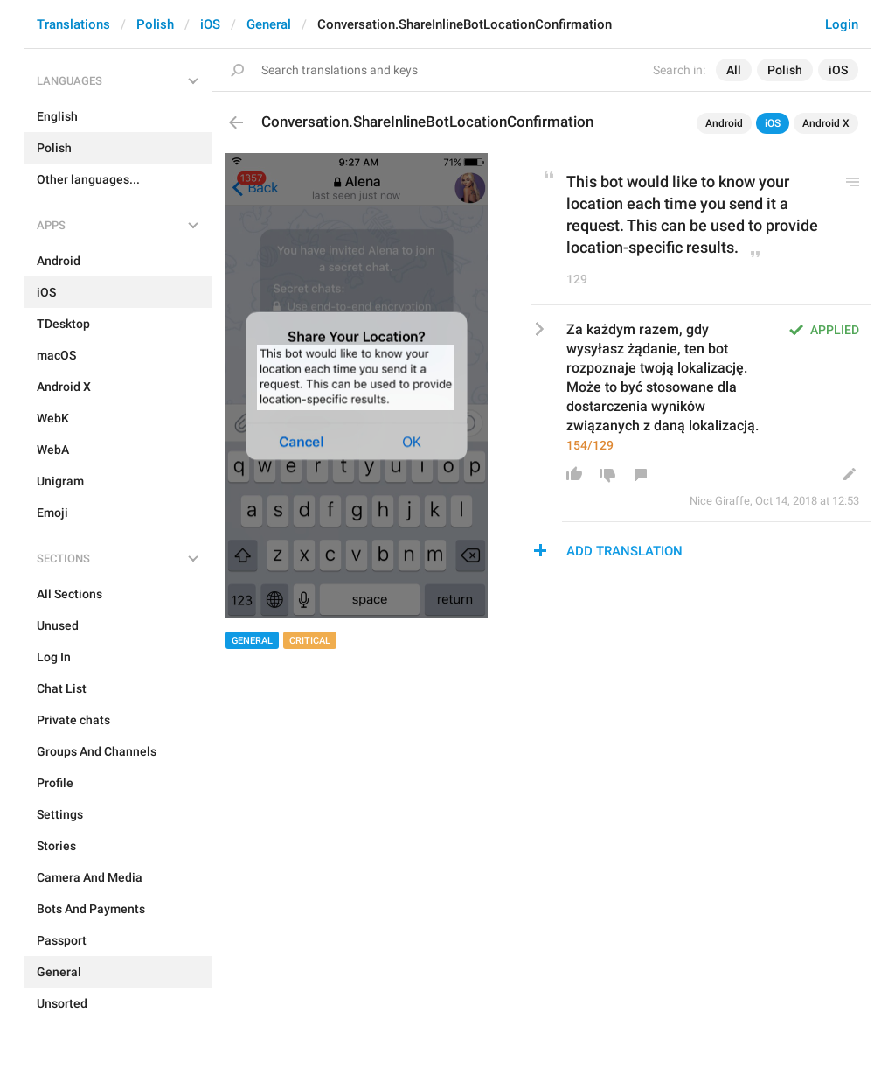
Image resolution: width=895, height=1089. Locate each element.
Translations (73, 24)
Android (724, 123)
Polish (155, 24)
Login (841, 24)
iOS (210, 24)
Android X (826, 123)
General (268, 24)
